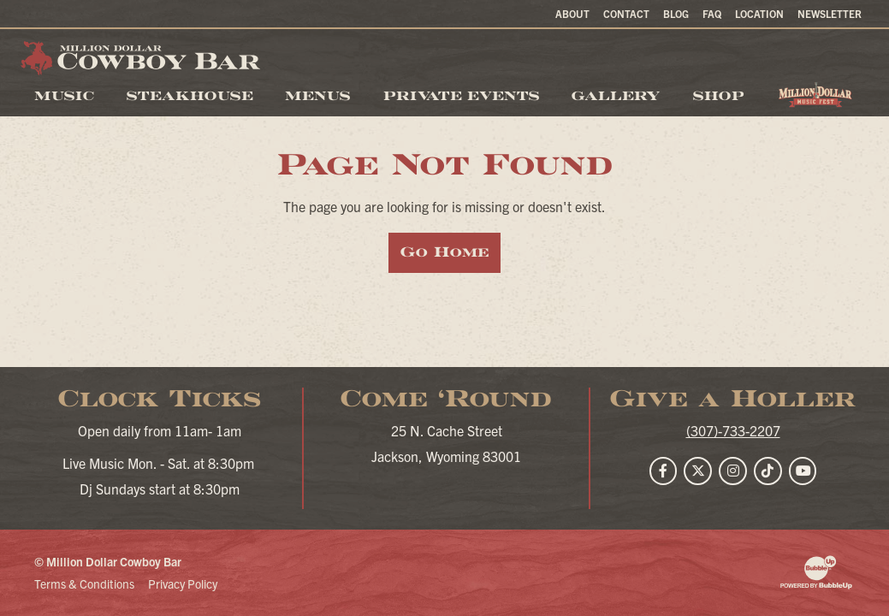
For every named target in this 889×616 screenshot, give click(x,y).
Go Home (444, 252)
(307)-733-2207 (733, 430)
